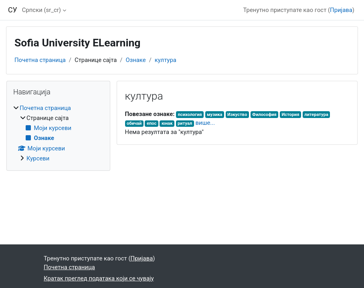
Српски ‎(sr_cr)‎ (41, 10)
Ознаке (135, 60)
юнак (167, 123)
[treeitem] (58, 133)
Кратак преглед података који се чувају (99, 278)
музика (214, 114)
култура (165, 60)
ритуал (185, 123)
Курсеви (37, 158)
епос (151, 123)
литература (316, 114)
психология (190, 114)
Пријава (341, 10)
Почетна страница (40, 60)
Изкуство (237, 114)
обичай (134, 123)
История (290, 114)
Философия (264, 114)
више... (205, 122)
